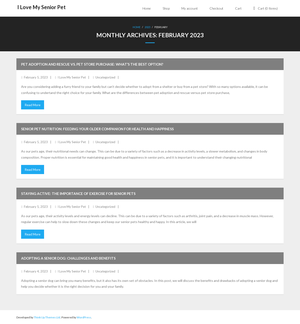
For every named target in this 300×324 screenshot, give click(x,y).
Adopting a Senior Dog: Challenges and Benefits (68, 258)
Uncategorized (105, 77)
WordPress (84, 317)
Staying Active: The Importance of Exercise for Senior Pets (78, 193)
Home (136, 27)
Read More (33, 104)
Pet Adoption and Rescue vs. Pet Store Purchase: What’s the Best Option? (92, 64)
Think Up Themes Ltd (47, 317)
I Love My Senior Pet (72, 77)
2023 (147, 27)
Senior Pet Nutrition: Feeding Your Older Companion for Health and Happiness (97, 128)
